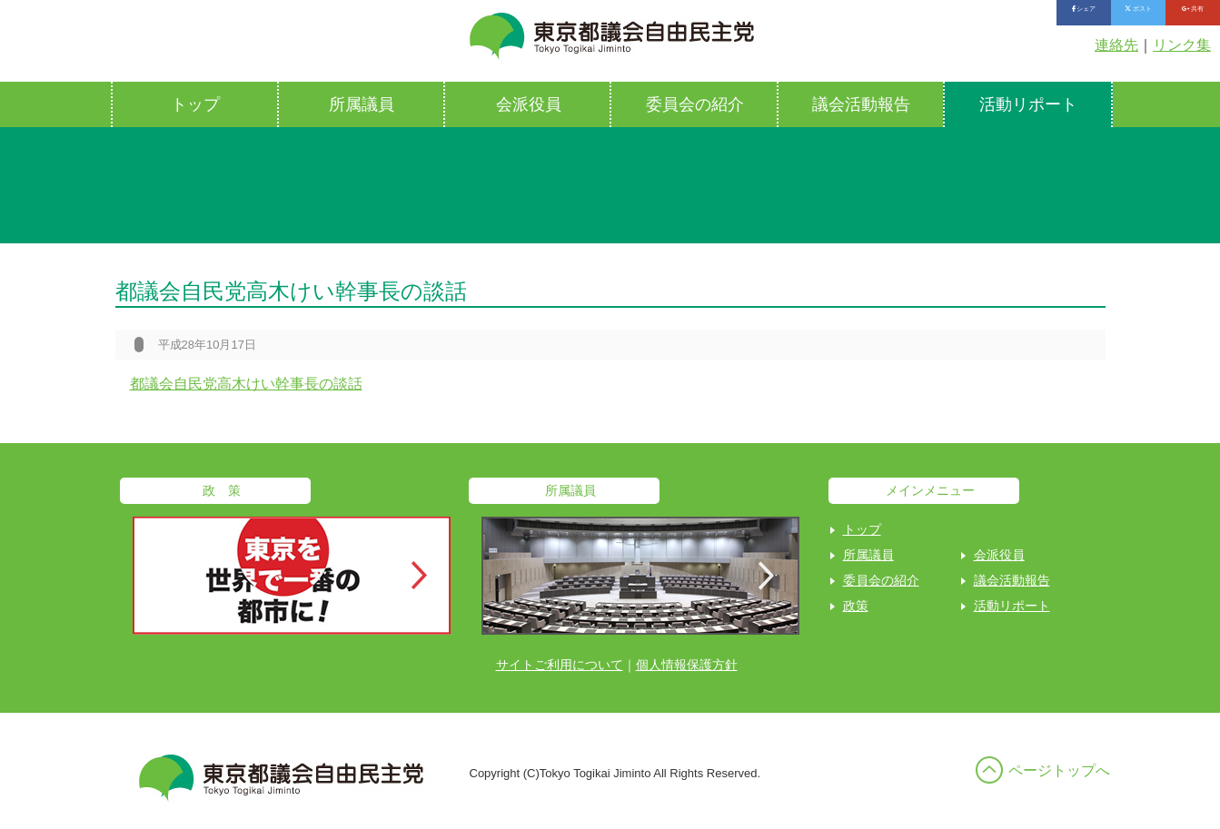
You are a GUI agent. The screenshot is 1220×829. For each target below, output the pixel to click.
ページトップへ (1059, 770)
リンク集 (1182, 45)
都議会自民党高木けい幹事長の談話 (246, 383)
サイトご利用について (559, 664)
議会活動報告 (861, 104)
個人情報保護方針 (687, 664)
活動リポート (1028, 104)
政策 (855, 605)
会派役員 (528, 104)
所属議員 (361, 104)
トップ (195, 104)
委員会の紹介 (695, 104)
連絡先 (1116, 45)
